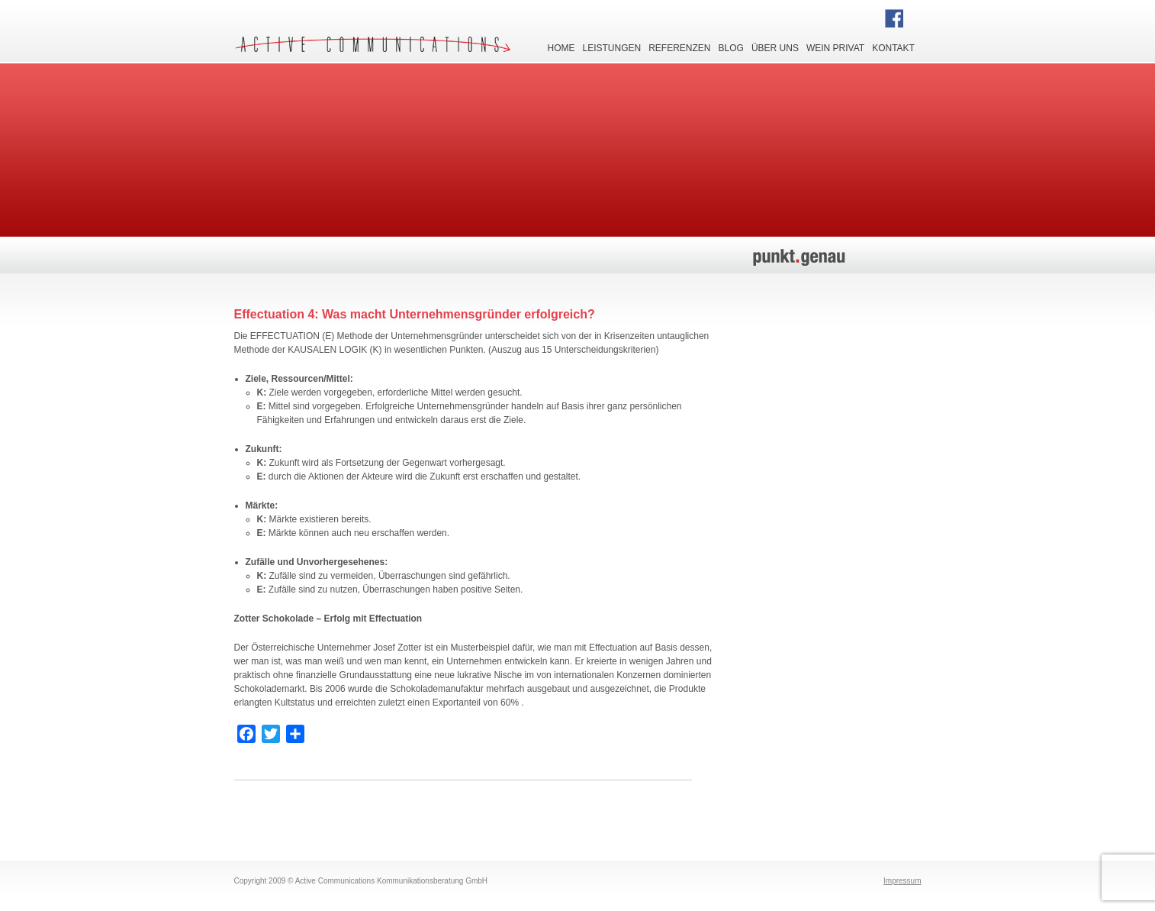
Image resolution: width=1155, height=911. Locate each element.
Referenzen (679, 47)
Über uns (775, 47)
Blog (731, 47)
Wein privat (835, 47)
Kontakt (893, 47)
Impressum (902, 881)
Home (561, 47)
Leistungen (612, 47)
